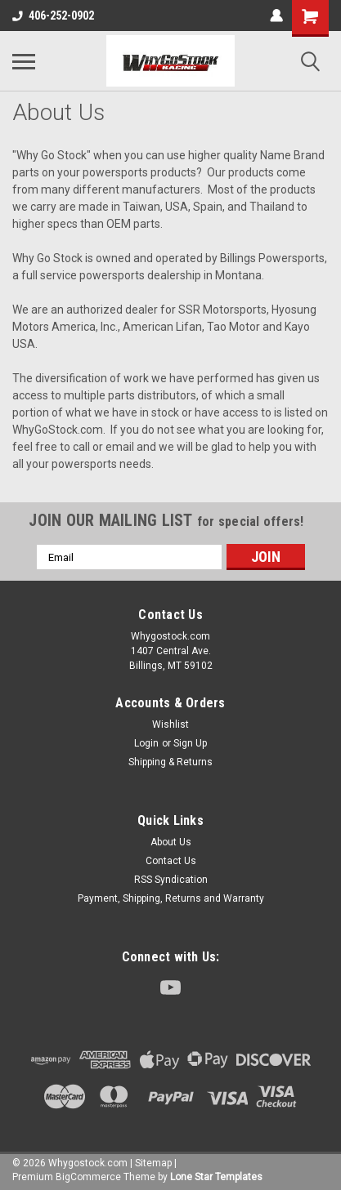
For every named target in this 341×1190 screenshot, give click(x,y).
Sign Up (190, 743)
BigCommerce (88, 1177)
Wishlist (170, 724)
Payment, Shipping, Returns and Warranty (171, 898)
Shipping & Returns (170, 762)
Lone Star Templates (216, 1177)
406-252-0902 (53, 15)
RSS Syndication (171, 879)
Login (146, 743)
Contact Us (171, 861)
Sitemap (153, 1163)
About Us (170, 842)
